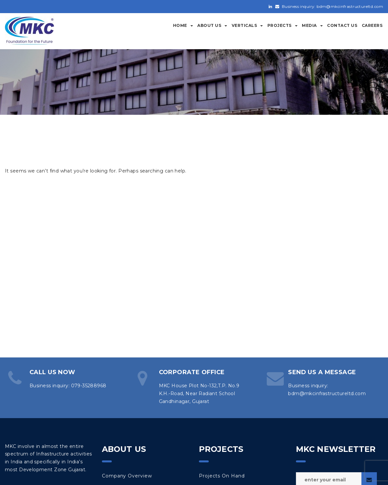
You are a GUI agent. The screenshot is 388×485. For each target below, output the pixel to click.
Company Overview (127, 476)
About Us (212, 25)
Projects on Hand (221, 476)
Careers (372, 25)
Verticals (247, 25)
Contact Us (342, 25)
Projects (282, 25)
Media (312, 25)
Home (183, 25)
